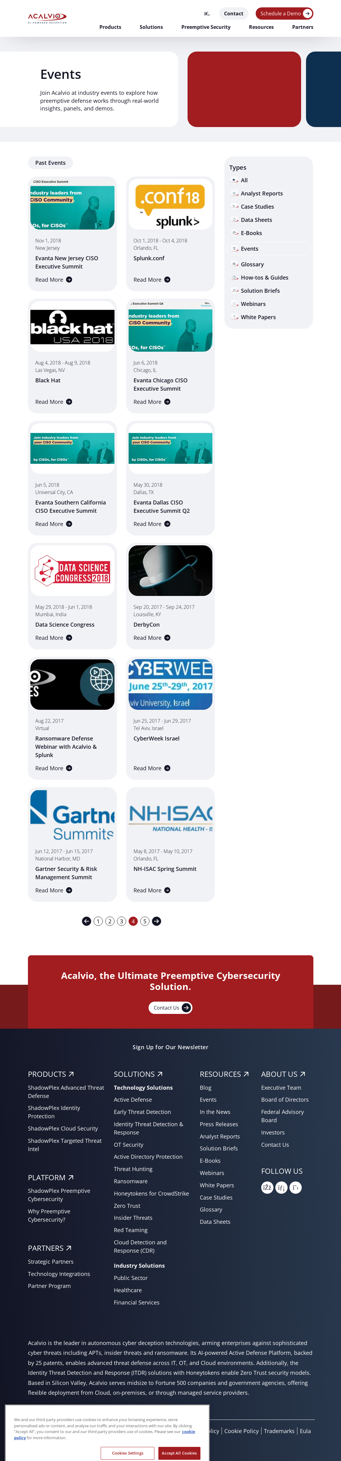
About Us (279, 1074)
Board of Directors (285, 1099)
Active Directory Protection (148, 1156)
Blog (205, 1087)
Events (208, 1099)
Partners (302, 27)
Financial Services (137, 1302)
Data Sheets (215, 1221)
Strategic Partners (51, 1261)
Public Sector (131, 1277)
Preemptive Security (206, 27)
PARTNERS (46, 1248)
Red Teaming (131, 1230)
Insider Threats (133, 1217)
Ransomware (131, 1181)
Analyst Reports (220, 1136)
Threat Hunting (133, 1169)
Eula (305, 1431)
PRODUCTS (47, 1074)
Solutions (151, 27)
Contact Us (172, 1007)
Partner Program (49, 1285)
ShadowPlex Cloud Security (63, 1128)
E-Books (210, 1160)
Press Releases (219, 1124)
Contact (233, 13)
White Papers (217, 1185)
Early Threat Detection (142, 1111)
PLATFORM (47, 1177)
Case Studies (216, 1197)
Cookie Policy (241, 1431)
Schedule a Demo (281, 13)
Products (110, 27)
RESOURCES (220, 1074)
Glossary (211, 1209)
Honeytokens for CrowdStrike (151, 1193)
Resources (261, 27)
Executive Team (281, 1087)
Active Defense (133, 1099)
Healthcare (128, 1290)
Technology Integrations (59, 1273)
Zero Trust (127, 1205)
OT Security (128, 1144)
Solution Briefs (219, 1148)
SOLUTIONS (134, 1074)
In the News (215, 1111)
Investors (273, 1132)
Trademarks (279, 1431)
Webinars (212, 1173)
